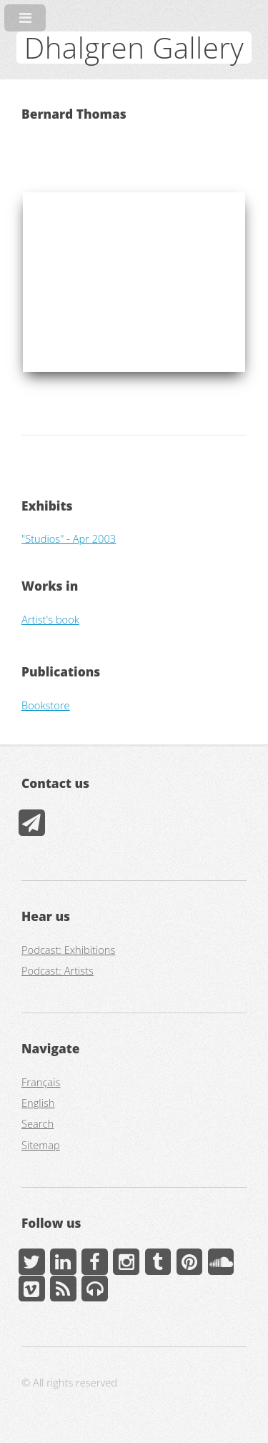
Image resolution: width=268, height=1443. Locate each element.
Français (40, 1082)
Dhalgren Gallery (134, 47)
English (37, 1102)
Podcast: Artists (57, 970)
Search (37, 1123)
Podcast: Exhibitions (68, 949)
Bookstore (45, 705)
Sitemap (40, 1145)
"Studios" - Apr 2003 (68, 538)
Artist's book (50, 619)
